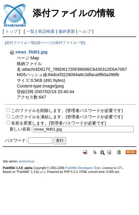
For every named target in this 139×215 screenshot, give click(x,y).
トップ (11, 31)
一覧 (30, 31)
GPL (120, 168)
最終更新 (66, 31)
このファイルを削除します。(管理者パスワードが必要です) (67, 110)
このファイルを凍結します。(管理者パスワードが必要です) (67, 116)
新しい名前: (21, 129)
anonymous (26, 161)
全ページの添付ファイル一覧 (60, 42)
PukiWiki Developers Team (83, 168)
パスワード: (16, 140)
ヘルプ (85, 31)
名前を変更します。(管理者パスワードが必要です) (58, 123)
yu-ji (42, 171)
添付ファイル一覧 (20, 42)
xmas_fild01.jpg (28, 52)
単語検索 (46, 31)
